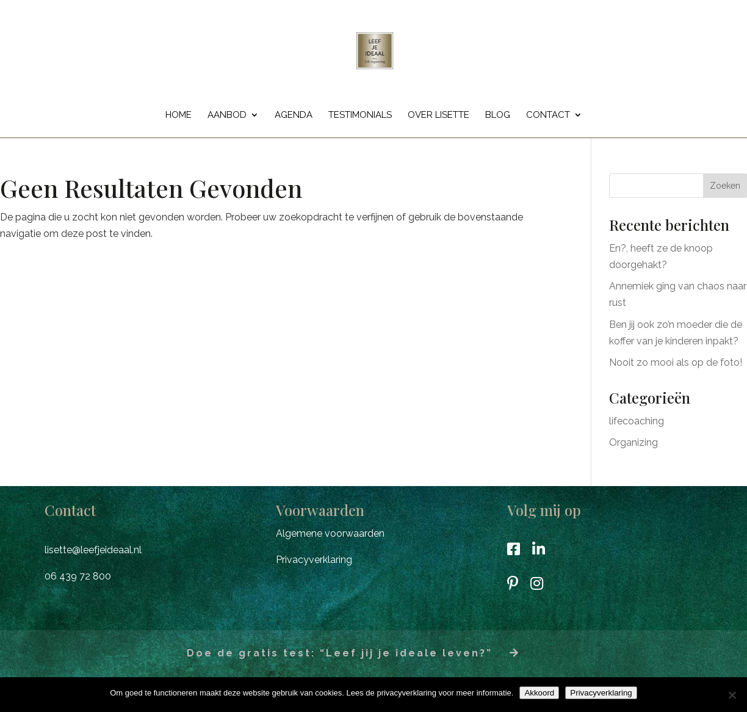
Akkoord (539, 692)
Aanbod (227, 115)
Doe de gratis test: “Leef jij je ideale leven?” (353, 653)
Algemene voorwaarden (330, 533)
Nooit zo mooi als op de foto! (675, 362)
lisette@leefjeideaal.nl (93, 550)
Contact (548, 115)
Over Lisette (438, 115)
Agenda (293, 115)
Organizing (633, 442)
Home (178, 115)
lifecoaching (636, 421)
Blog (497, 115)
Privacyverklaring (314, 559)
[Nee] (732, 695)
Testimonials (360, 115)
